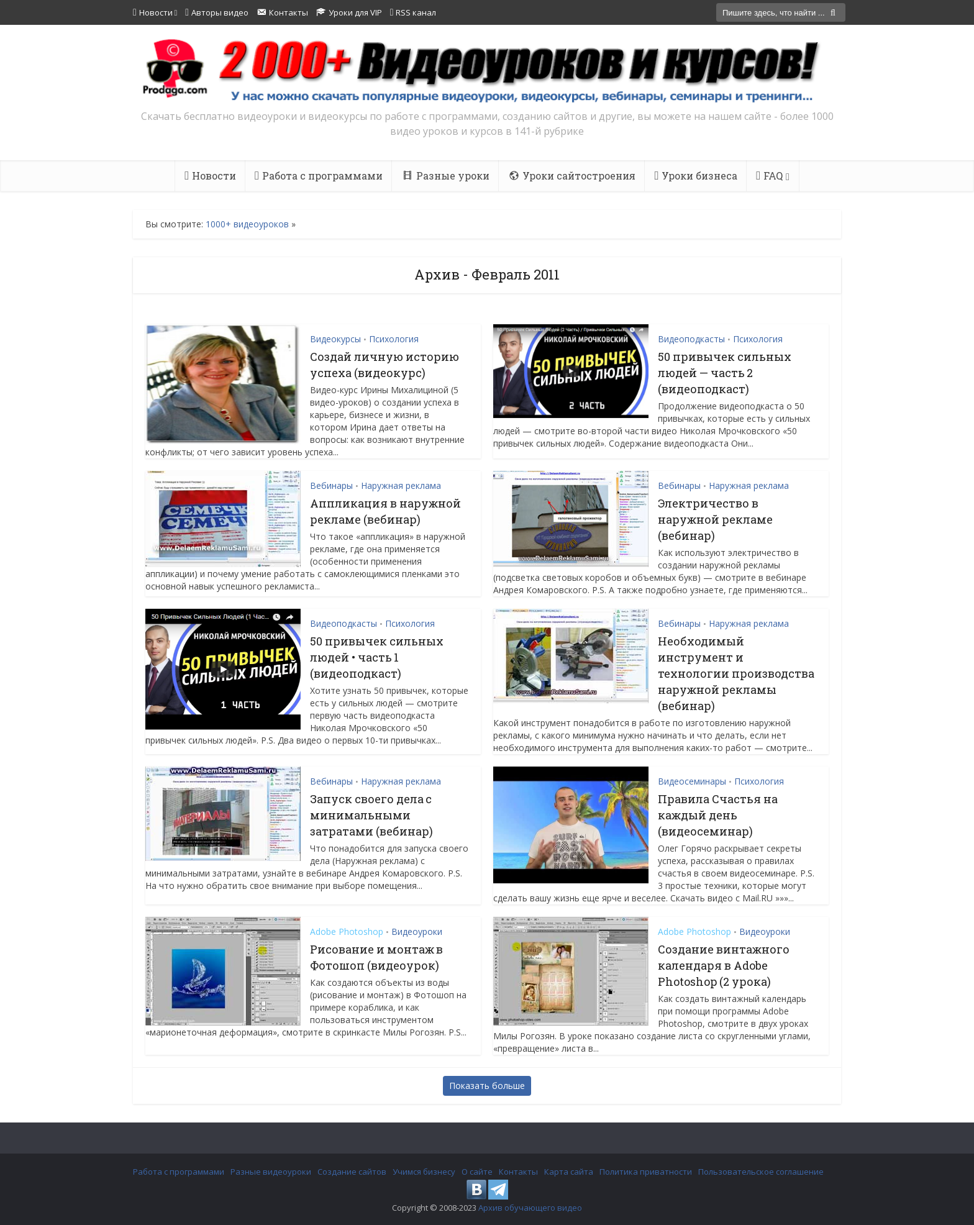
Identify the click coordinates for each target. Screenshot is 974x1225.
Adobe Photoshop (346, 931)
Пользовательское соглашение (761, 1171)
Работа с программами (178, 1171)
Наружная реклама (401, 485)
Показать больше (487, 1085)
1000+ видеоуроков (247, 224)
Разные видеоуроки (270, 1171)
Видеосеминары (692, 781)
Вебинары (331, 485)
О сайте (477, 1171)
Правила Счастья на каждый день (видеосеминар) (718, 815)
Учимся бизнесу (424, 1171)
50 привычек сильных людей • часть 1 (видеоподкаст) (377, 657)
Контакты (518, 1171)
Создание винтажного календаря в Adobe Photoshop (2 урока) (724, 965)
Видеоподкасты (691, 339)
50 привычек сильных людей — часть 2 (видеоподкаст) (724, 372)
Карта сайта (568, 1171)
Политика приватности (645, 1171)
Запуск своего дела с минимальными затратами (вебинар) (371, 815)
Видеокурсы (335, 339)
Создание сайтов (351, 1171)
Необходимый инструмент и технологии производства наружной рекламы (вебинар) (736, 673)
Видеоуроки (416, 931)
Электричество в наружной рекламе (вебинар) (715, 519)
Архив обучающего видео (530, 1207)
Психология (394, 339)
